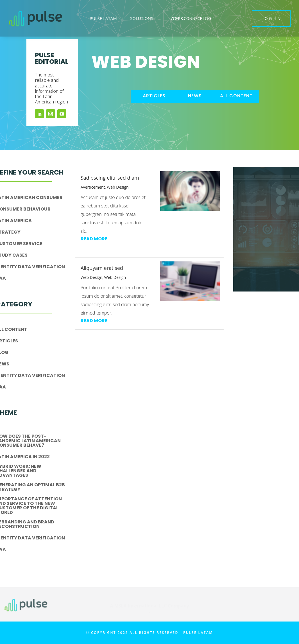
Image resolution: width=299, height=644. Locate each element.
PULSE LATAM (103, 18)
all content (236, 95)
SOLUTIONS (141, 18)
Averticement (93, 187)
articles (154, 95)
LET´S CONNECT (187, 18)
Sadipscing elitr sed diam (110, 177)
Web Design (117, 187)
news (195, 95)
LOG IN (271, 18)
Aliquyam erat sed (102, 268)
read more (94, 239)
